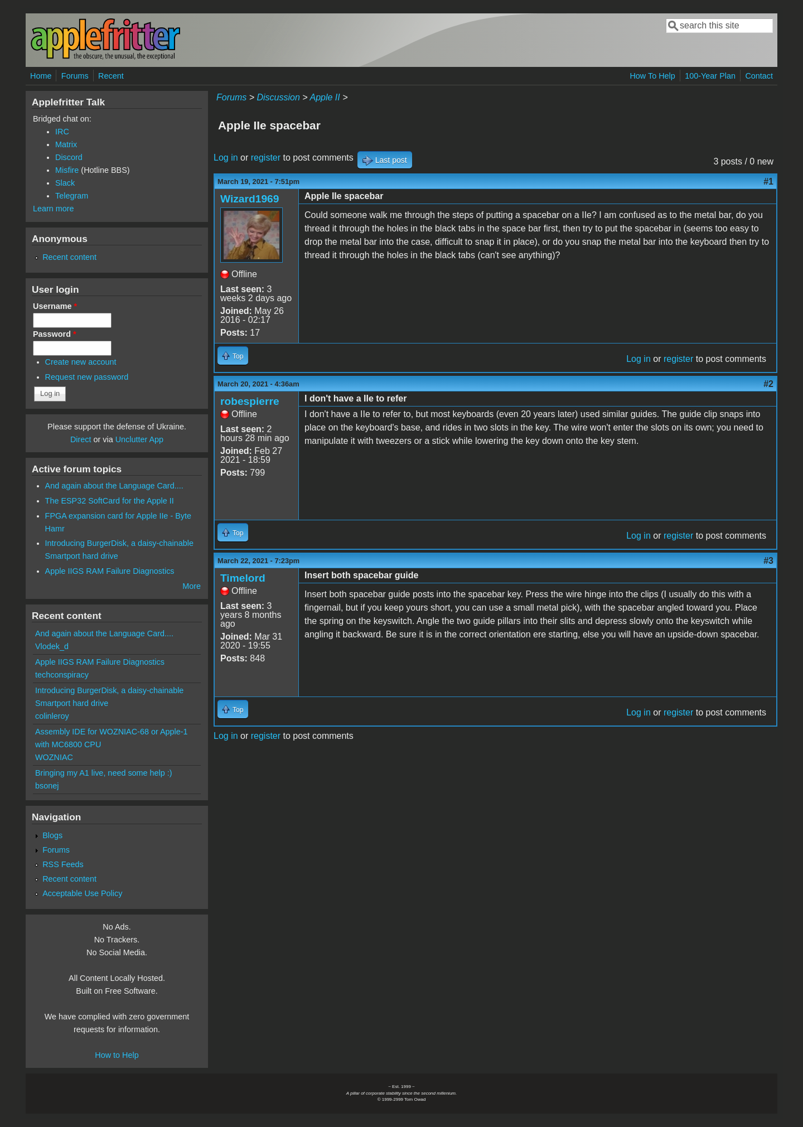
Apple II (324, 97)
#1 (768, 181)
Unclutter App (139, 439)
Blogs (52, 835)
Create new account (81, 361)
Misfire (67, 170)
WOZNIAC (54, 757)
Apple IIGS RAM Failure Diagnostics (110, 571)
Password (54, 334)
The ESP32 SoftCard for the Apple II (109, 500)
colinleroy (52, 716)
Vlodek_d (52, 646)
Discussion (278, 97)
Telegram (71, 195)
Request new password (87, 377)
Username (55, 306)
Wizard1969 (249, 199)
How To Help (652, 75)
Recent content (69, 257)
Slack (65, 182)
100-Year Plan (710, 75)
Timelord (242, 578)
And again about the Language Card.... (114, 485)
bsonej (47, 785)
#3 (768, 560)
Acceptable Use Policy (82, 893)
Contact (759, 75)
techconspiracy (62, 674)
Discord (69, 157)
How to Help (116, 1055)
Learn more (53, 208)
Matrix (66, 144)
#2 (768, 384)
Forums (75, 75)
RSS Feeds (63, 864)
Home (40, 75)
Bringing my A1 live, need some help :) (103, 772)
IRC (62, 131)
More (191, 586)
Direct (80, 439)
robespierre (249, 401)
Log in (226, 157)
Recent (111, 75)
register (265, 157)
